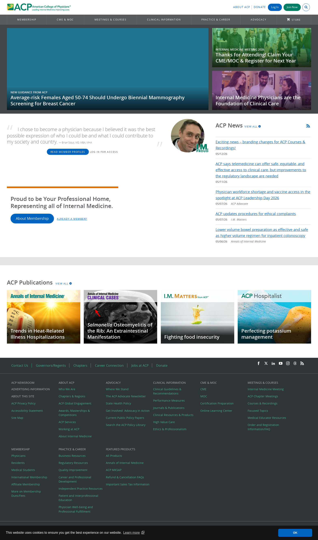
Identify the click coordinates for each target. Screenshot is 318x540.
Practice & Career (215, 19)
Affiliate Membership (25, 484)
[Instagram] (288, 363)
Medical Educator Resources (267, 418)
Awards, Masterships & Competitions (74, 413)
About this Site (22, 396)
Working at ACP (69, 429)
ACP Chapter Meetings (263, 396)
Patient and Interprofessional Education (78, 498)
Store (296, 20)
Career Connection (109, 365)
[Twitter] (266, 363)
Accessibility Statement (27, 411)
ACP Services (67, 422)
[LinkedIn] (273, 363)
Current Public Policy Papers (125, 418)
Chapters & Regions (72, 396)
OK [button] (295, 532)
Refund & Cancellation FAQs (125, 477)
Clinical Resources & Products (173, 415)
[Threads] (295, 363)
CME (203, 389)
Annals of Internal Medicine (125, 463)
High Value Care (164, 422)
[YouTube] (281, 363)
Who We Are (67, 389)
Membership (26, 19)
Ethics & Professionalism (169, 429)
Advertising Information (30, 389)
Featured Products (120, 449)
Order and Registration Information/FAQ (263, 427)
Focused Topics (258, 411)
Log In (275, 7)
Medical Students (23, 470)
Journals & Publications (169, 408)
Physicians (18, 456)
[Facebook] (258, 363)
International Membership (29, 477)
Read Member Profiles (67, 151)
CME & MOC (65, 19)
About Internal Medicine (75, 436)
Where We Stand (117, 389)
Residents (18, 463)
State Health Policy (118, 403)
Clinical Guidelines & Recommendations (167, 391)
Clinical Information (164, 19)
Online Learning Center (216, 411)
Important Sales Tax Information (127, 484)
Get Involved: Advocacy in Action (128, 411)
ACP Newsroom (22, 383)
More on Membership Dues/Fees (26, 493)
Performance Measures (169, 400)
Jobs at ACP (140, 365)
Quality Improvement (73, 470)
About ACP (241, 7)
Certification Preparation (217, 403)
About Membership (32, 218)
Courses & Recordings (262, 403)
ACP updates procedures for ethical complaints (256, 213)
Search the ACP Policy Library (125, 425)
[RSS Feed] (302, 363)
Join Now (292, 7)
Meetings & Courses (111, 19)
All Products (114, 456)
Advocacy (258, 19)
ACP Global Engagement (75, 403)
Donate (260, 7)
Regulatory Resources (73, 463)
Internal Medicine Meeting (266, 389)
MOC (203, 396)
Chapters (80, 365)
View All (253, 126)
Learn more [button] (131, 532)
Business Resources (72, 456)
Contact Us (19, 365)
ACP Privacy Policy (23, 403)
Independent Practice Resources (81, 488)
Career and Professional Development (75, 479)
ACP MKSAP (113, 470)
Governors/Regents (51, 365)
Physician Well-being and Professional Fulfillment (76, 509)
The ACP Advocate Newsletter (126, 396)
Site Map (17, 418)
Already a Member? (72, 218)
